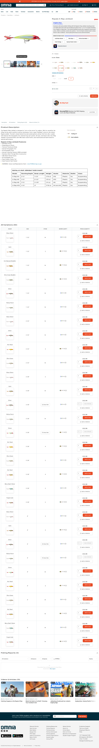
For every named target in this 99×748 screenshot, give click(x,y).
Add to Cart (94, 96)
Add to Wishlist (83, 96)
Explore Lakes (50, 737)
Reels (17, 11)
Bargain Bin (33, 732)
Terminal (23, 11)
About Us (65, 728)
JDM (57, 11)
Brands (87, 11)
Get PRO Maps (45, 11)
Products (3, 15)
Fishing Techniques (51, 732)
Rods (12, 11)
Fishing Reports (50, 728)
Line (7, 11)
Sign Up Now (82, 716)
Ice (52, 11)
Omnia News (66, 730)
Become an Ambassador (69, 733)
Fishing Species (50, 733)
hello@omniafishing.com (86, 741)
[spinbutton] (79, 236)
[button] (49, 127)
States (80, 11)
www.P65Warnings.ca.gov (34, 164)
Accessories (31, 11)
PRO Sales (32, 733)
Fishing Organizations (52, 735)
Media (95, 12)
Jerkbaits (16, 15)
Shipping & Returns (84, 730)
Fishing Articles (50, 730)
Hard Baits (10, 15)
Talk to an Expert (83, 728)
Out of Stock (87, 403)
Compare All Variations (57, 72)
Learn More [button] (92, 112)
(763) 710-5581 (83, 739)
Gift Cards (32, 739)
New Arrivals (33, 728)
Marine (38, 11)
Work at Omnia (67, 732)
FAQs (80, 732)
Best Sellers (33, 730)
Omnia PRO (49, 739)
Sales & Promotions (35, 735)
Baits (2, 11)
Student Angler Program (69, 735)
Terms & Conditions (28, 745)
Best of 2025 (33, 737)
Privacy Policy (37, 745)
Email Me (45, 404)
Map (73, 11)
